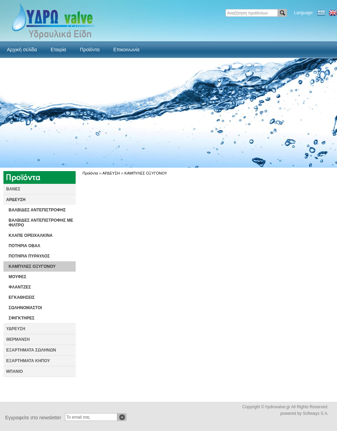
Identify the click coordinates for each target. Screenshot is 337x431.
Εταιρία (58, 49)
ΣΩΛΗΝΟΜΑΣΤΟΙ (25, 307)
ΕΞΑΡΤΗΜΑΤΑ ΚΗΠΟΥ (28, 360)
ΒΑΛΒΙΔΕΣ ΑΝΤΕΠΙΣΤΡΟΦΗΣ (37, 210)
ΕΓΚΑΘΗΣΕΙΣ (22, 297)
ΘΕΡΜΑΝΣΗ (18, 339)
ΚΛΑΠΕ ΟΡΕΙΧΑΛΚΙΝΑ (31, 235)
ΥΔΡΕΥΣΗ (15, 328)
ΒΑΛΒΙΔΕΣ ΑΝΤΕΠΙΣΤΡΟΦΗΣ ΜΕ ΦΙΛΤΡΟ (41, 223)
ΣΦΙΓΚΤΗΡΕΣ (21, 318)
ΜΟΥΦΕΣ (17, 276)
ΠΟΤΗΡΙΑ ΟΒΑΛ (24, 245)
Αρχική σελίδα (22, 49)
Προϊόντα (89, 49)
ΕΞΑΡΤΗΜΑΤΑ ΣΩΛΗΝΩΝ (31, 350)
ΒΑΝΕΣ (13, 189)
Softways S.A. (315, 413)
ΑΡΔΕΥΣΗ (15, 199)
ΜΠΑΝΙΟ (14, 371)
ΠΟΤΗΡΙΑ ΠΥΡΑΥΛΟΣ (29, 256)
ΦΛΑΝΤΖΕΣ (20, 287)
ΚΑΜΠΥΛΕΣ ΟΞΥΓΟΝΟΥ (32, 266)
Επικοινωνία (126, 49)
